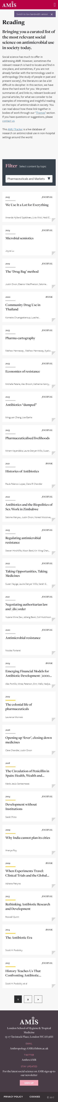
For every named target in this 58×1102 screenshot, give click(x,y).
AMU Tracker (15, 129)
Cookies (35, 1096)
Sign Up (29, 1083)
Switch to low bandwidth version (32, 14)
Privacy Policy (13, 1096)
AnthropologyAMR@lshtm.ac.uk (29, 1048)
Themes (40, 113)
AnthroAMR (29, 1060)
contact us (8, 121)
